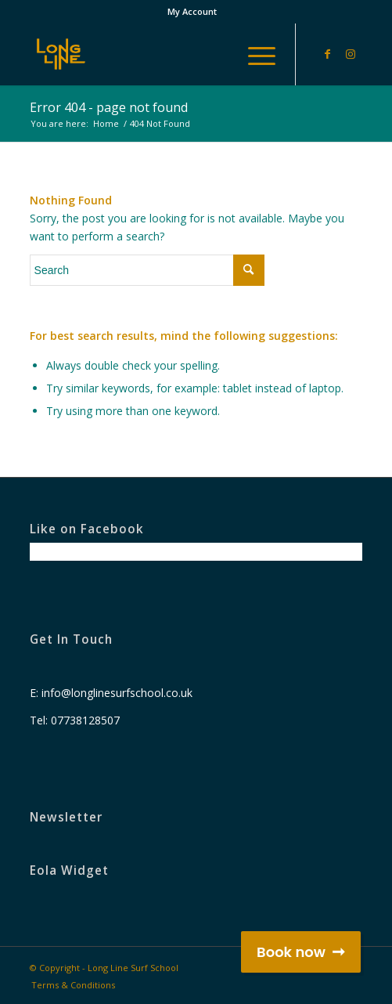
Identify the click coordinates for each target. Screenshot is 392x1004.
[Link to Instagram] (350, 54)
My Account (192, 11)
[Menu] (253, 54)
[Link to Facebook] (327, 54)
